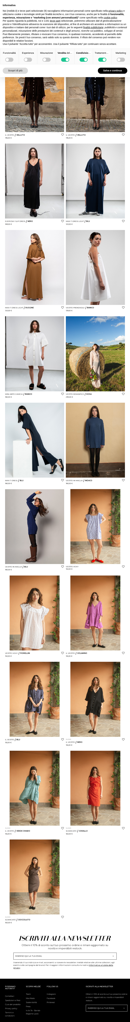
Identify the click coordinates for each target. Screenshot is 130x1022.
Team (28, 994)
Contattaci (9, 996)
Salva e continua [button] (112, 70)
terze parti (55, 20)
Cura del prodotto (12, 1004)
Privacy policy (11, 1008)
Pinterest (51, 1002)
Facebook (51, 998)
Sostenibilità (31, 1002)
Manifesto (30, 998)
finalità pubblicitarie (93, 27)
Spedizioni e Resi (12, 1000)
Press (28, 1006)
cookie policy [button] (110, 17)
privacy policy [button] (116, 10)
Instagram (51, 994)
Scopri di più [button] (15, 70)
